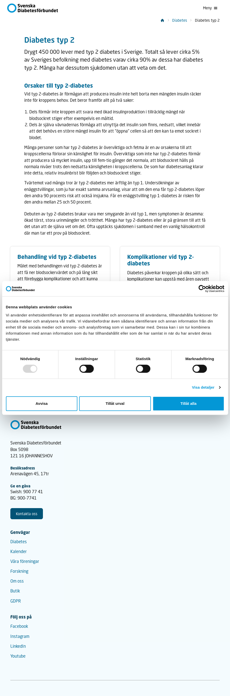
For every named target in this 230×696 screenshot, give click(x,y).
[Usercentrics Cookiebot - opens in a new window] (202, 288)
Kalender (18, 551)
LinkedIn (18, 646)
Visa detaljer (203, 387)
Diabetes (179, 20)
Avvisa (42, 403)
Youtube (17, 656)
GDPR (15, 601)
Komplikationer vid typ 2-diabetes (160, 260)
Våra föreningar (24, 561)
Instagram (19, 636)
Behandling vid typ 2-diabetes (56, 256)
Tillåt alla (188, 403)
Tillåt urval (115, 403)
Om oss (17, 581)
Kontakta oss (26, 513)
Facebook (19, 626)
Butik (15, 590)
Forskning (19, 571)
